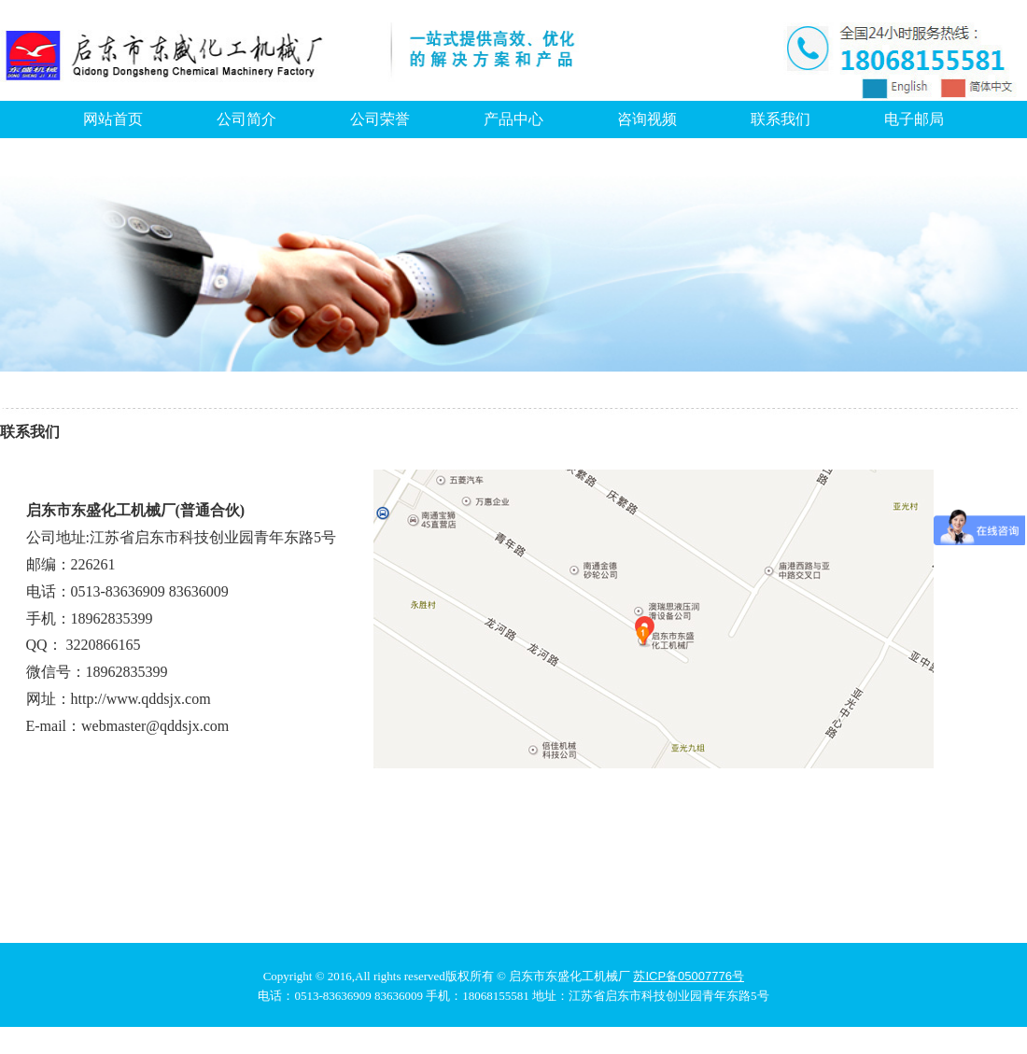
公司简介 (246, 119)
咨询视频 (647, 119)
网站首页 (113, 119)
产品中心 (513, 119)
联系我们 (780, 119)
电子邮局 (914, 119)
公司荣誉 (380, 119)
